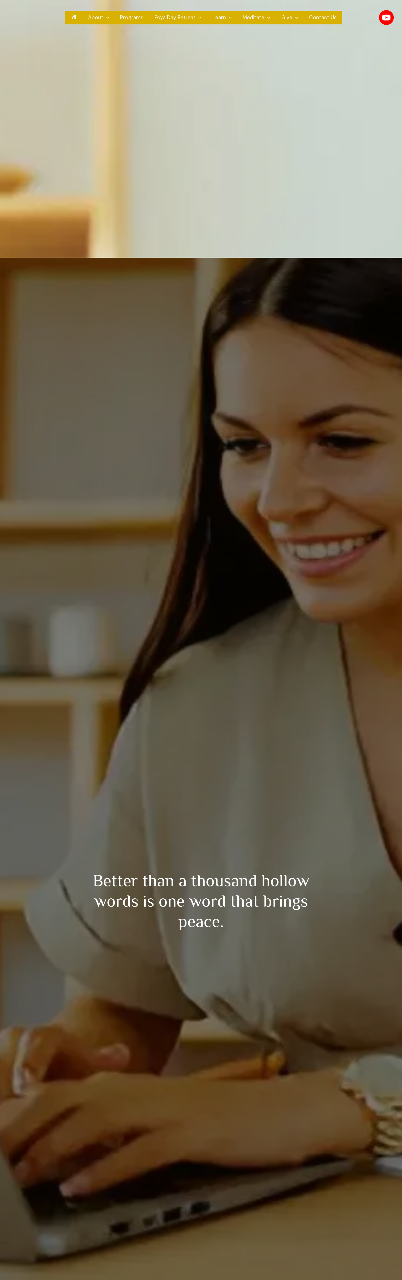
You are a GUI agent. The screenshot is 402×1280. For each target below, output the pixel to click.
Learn (221, 18)
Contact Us (321, 18)
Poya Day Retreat (178, 18)
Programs (132, 18)
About (100, 18)
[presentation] (108, 18)
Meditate (255, 18)
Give (288, 18)
